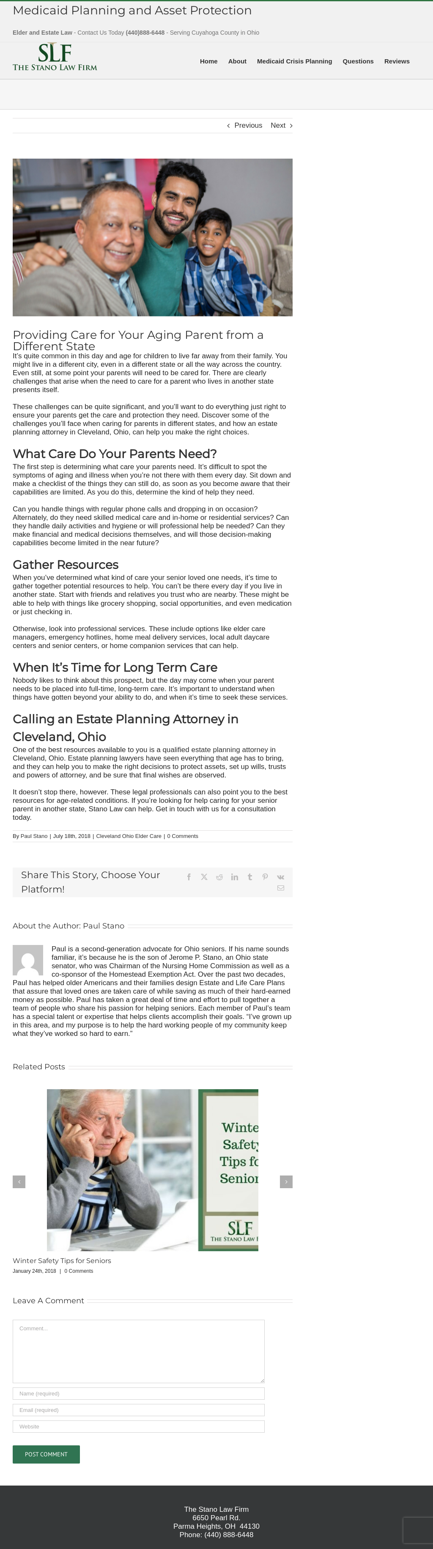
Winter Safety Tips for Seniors (62, 1261)
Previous (248, 125)
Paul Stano (34, 836)
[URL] (139, 1426)
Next (278, 125)
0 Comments (182, 836)
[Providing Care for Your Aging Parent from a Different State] (153, 237)
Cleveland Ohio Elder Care (129, 836)
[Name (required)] (139, 1393)
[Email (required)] (139, 1410)
